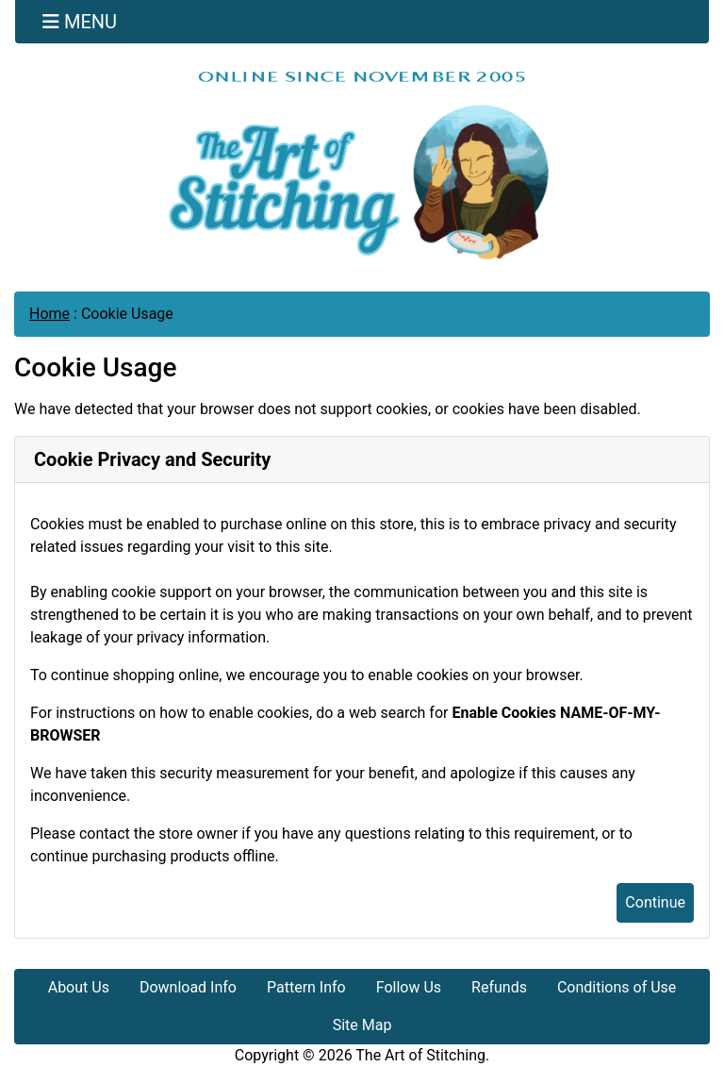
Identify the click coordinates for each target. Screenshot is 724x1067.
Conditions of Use (616, 987)
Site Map (362, 1025)
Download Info (188, 987)
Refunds (499, 987)
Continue (655, 902)
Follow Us (408, 987)
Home (49, 314)
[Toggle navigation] (79, 22)
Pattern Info (306, 987)
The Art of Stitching (420, 1055)
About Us (78, 987)
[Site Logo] (362, 164)
